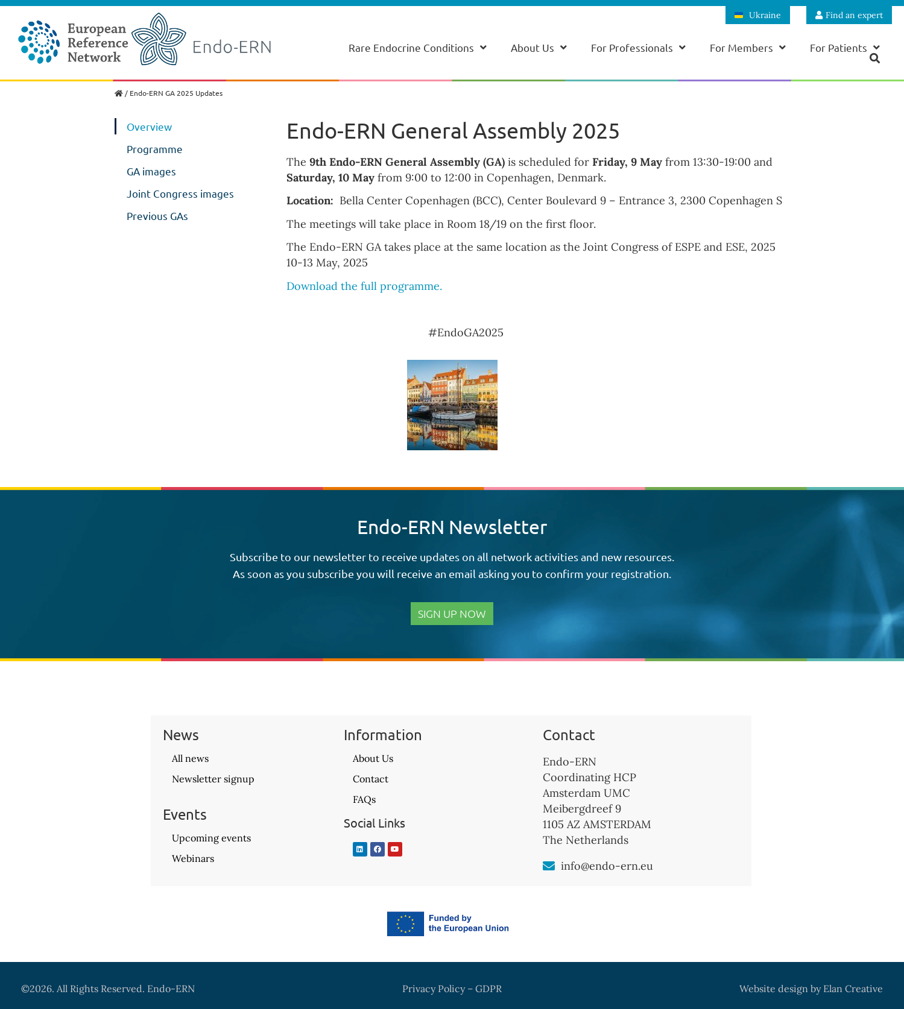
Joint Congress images (180, 193)
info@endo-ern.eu (607, 866)
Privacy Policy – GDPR (452, 988)
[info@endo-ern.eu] (549, 866)
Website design (773, 988)
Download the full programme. (367, 286)
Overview (149, 126)
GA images (151, 171)
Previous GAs (157, 215)
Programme (155, 148)
